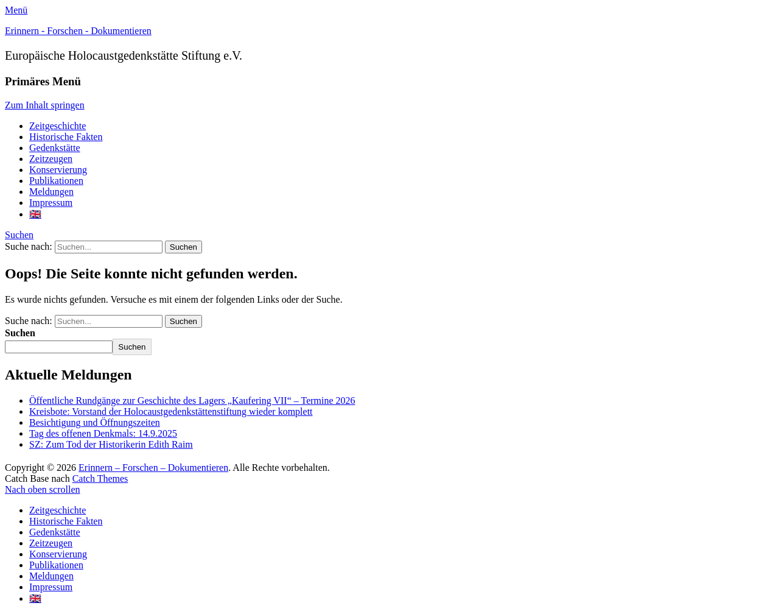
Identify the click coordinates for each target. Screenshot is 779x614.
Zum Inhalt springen (45, 105)
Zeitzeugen (50, 159)
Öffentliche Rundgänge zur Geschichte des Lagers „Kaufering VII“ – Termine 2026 (192, 400)
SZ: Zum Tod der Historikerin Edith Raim (111, 444)
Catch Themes (100, 478)
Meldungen (51, 191)
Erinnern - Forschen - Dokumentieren (78, 31)
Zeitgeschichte (57, 126)
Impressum (50, 202)
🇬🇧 (35, 214)
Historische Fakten (65, 137)
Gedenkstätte (54, 148)
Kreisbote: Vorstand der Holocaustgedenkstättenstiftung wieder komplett (171, 411)
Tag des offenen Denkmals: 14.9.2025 (103, 433)
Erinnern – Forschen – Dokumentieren (153, 467)
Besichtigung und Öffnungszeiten (94, 422)
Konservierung (58, 169)
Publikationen (56, 180)
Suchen (19, 235)
